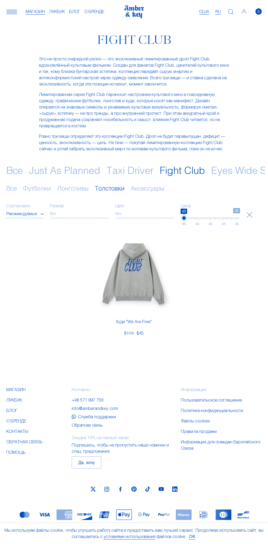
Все (14, 170)
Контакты (17, 431)
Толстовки (110, 188)
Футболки (37, 188)
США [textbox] (204, 11)
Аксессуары (147, 188)
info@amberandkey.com (95, 408)
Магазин (35, 11)
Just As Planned (64, 170)
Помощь (15, 452)
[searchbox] (79, 213)
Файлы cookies (195, 420)
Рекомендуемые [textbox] (21, 213)
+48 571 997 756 (87, 399)
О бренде (94, 11)
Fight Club (182, 170)
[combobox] (25, 213)
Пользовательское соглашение (211, 399)
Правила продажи (199, 431)
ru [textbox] (218, 11)
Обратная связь (24, 441)
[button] (11, 11)
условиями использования (129, 536)
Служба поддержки (94, 416)
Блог (74, 11)
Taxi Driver (130, 170)
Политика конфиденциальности (212, 410)
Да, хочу (86, 462)
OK (192, 536)
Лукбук (57, 11)
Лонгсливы (73, 188)
